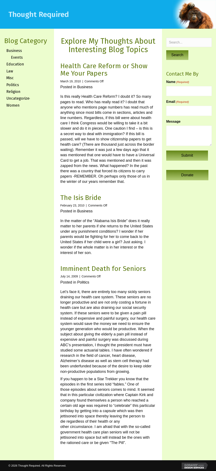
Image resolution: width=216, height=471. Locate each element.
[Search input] (189, 42)
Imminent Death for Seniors (103, 269)
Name (177, 82)
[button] (177, 55)
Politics (83, 282)
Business (85, 87)
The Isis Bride (80, 198)
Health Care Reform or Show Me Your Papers (103, 69)
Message (173, 121)
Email (177, 102)
